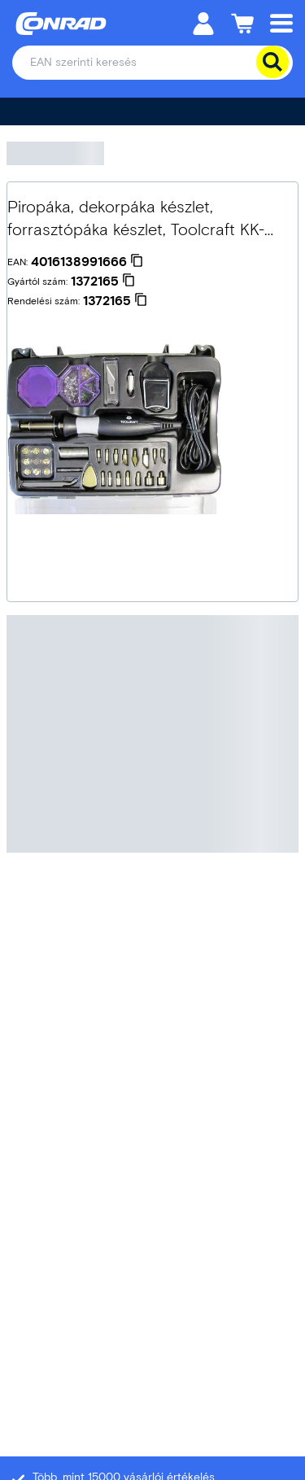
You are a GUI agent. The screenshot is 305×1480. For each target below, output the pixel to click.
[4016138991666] (87, 262)
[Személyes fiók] (203, 22)
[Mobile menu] (281, 22)
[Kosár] (242, 22)
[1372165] (103, 281)
